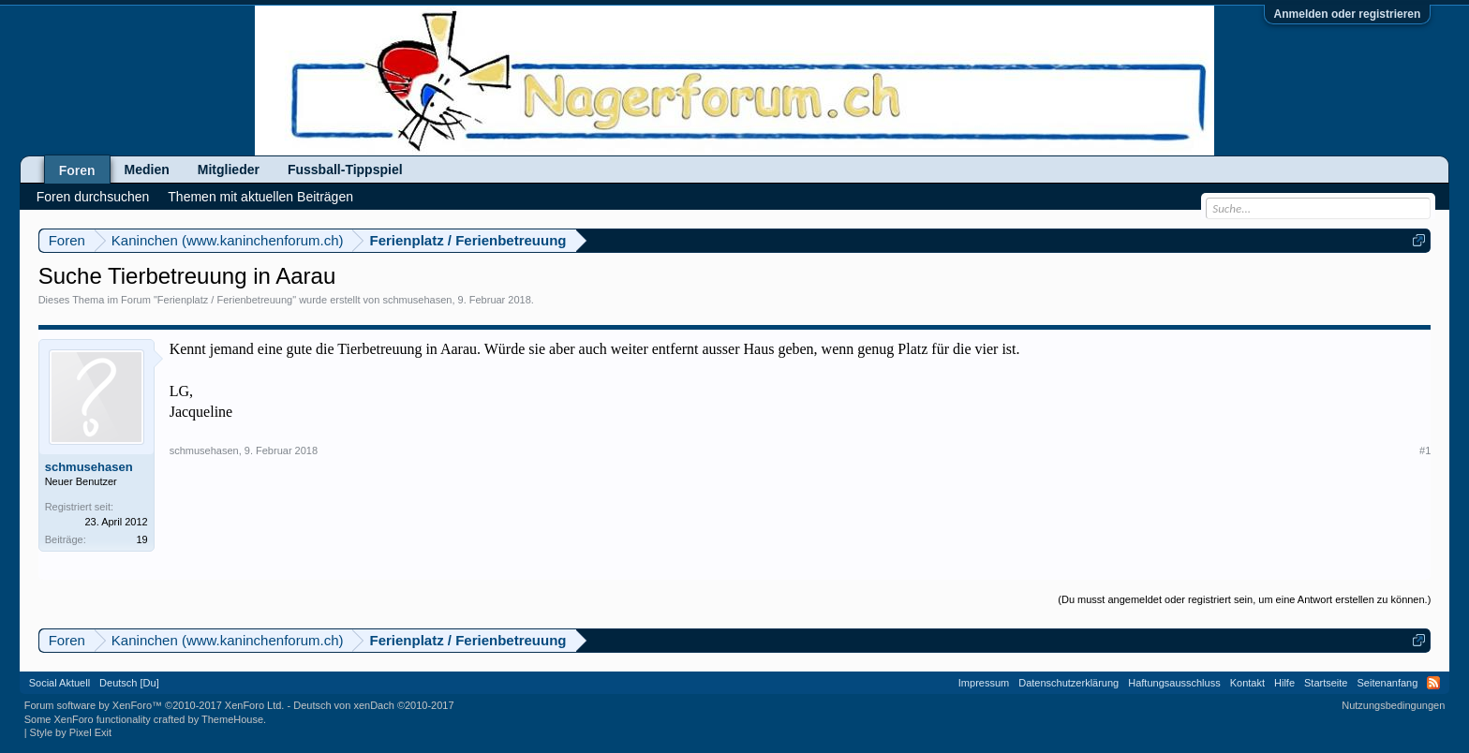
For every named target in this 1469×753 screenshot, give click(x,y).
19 (141, 539)
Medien (147, 169)
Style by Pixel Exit (70, 732)
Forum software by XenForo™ (154, 705)
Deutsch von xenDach (373, 705)
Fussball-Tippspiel (345, 169)
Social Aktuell (59, 682)
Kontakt (1247, 682)
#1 (1425, 450)
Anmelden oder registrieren (1347, 14)
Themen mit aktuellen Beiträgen (260, 196)
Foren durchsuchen (93, 196)
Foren (77, 170)
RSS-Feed (1433, 682)
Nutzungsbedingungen (1393, 705)
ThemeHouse (232, 719)
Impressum (983, 682)
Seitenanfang (1387, 682)
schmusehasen (417, 299)
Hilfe (1284, 682)
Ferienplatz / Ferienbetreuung (224, 299)
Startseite (1325, 682)
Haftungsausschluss (1174, 682)
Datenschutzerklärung (1068, 682)
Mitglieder (229, 169)
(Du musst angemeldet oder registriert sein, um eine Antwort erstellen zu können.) (1244, 599)
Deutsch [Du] (129, 682)
